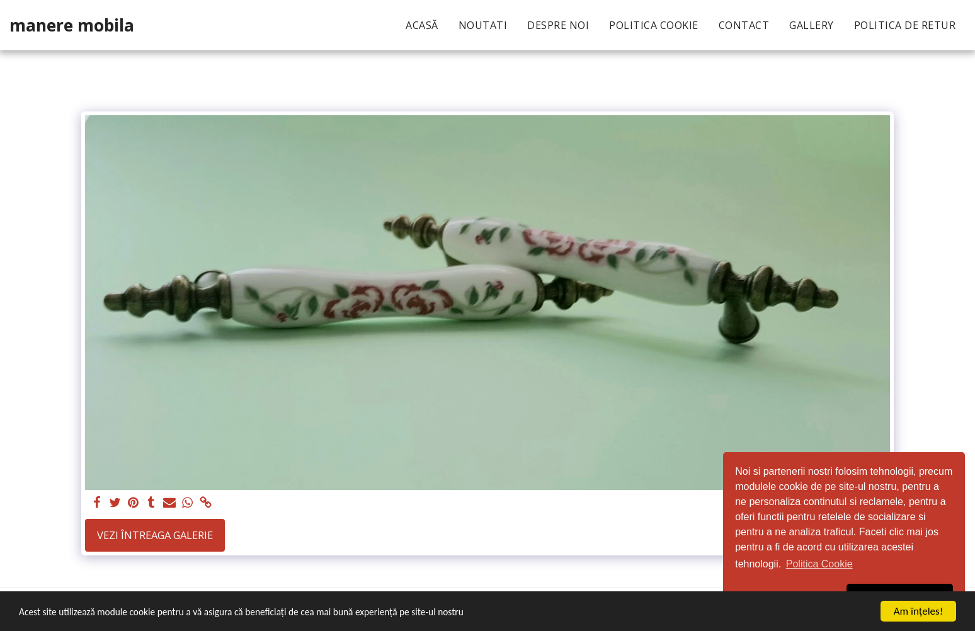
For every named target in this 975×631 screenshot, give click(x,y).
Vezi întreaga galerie (155, 535)
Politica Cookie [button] (819, 564)
